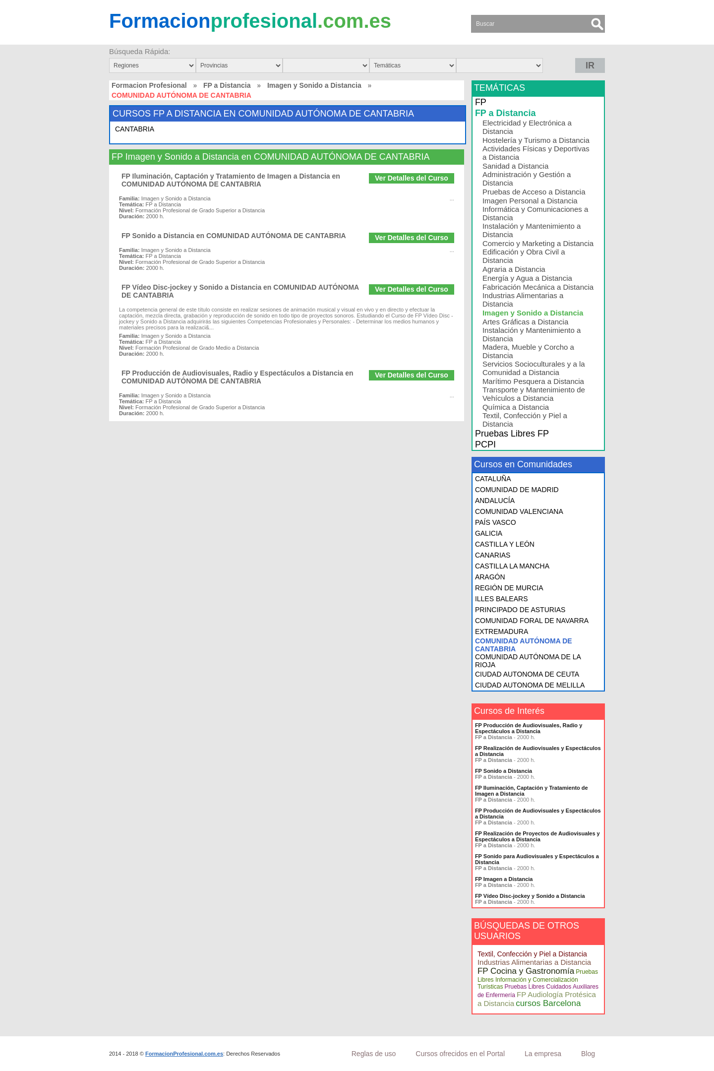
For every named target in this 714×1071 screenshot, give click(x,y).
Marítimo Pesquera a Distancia (533, 381)
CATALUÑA (493, 479)
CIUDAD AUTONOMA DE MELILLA (530, 685)
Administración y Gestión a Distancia (526, 178)
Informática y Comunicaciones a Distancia (535, 213)
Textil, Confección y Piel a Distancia (524, 419)
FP (480, 102)
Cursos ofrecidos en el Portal (460, 1054)
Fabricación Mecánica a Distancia (538, 287)
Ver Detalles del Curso (411, 178)
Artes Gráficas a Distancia (525, 321)
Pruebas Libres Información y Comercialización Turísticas (537, 979)
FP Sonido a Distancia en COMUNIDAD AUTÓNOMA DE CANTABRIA (233, 236)
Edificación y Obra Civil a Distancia (523, 256)
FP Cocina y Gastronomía (525, 971)
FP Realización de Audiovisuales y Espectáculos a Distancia (538, 751)
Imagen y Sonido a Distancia (314, 85)
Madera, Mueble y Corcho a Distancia (528, 351)
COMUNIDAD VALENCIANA (519, 511)
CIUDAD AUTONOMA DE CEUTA (527, 674)
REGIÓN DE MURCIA (509, 588)
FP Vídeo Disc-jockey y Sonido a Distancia (530, 896)
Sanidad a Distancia (515, 166)
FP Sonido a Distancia (503, 771)
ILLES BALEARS (501, 599)
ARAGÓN (490, 577)
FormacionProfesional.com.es (184, 1054)
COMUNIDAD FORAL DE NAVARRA (532, 621)
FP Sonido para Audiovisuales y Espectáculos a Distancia (537, 859)
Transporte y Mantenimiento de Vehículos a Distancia (533, 393)
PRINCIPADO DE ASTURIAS (520, 610)
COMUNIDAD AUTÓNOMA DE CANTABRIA (523, 645)
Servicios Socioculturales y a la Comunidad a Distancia (533, 368)
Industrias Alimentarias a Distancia (522, 299)
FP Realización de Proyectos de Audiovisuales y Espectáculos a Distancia (537, 836)
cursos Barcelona (548, 1003)
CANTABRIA (134, 129)
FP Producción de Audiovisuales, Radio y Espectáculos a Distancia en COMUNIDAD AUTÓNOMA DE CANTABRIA (237, 377)
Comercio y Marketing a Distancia (538, 243)
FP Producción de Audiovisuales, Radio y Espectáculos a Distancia (528, 728)
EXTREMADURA (501, 631)
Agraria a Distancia (513, 269)
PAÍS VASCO (495, 522)
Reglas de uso (374, 1054)
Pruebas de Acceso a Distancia (534, 192)
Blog (588, 1054)
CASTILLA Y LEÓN (505, 544)
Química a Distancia (515, 407)
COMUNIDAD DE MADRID (517, 490)
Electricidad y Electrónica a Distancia (527, 127)
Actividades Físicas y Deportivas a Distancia (536, 152)
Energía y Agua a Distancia (527, 278)
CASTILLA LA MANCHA (512, 566)
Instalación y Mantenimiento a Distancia (531, 230)
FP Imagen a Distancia (504, 879)
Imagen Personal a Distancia (530, 200)
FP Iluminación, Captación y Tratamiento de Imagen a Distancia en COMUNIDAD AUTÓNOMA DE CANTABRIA (230, 180)
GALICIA (488, 533)
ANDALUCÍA (495, 500)
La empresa (543, 1054)
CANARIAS (493, 555)
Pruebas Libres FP (512, 434)
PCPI (485, 444)
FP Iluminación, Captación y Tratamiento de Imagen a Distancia (531, 791)
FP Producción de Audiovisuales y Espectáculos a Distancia (538, 813)
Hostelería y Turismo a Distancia (536, 140)
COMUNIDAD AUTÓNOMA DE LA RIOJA (528, 661)
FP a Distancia (226, 85)
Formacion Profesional (149, 85)
